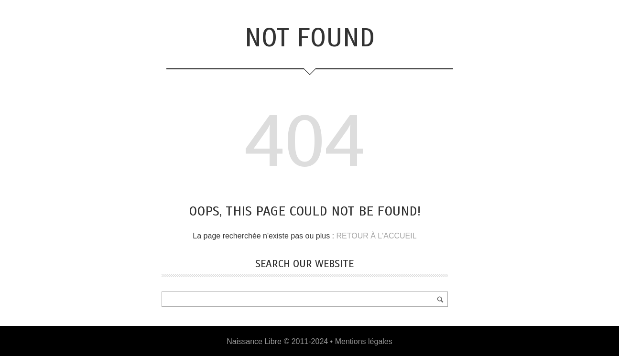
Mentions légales (363, 341)
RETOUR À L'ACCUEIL (376, 236)
